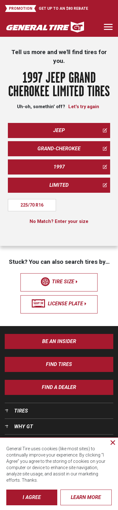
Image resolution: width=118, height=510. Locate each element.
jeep (80, 130)
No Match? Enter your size (59, 221)
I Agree (32, 497)
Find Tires (59, 364)
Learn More (86, 497)
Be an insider (59, 341)
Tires (21, 411)
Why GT (23, 427)
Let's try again (83, 106)
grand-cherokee (72, 149)
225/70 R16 (31, 205)
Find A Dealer (59, 387)
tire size (59, 281)
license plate (59, 303)
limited (78, 185)
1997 (80, 167)
